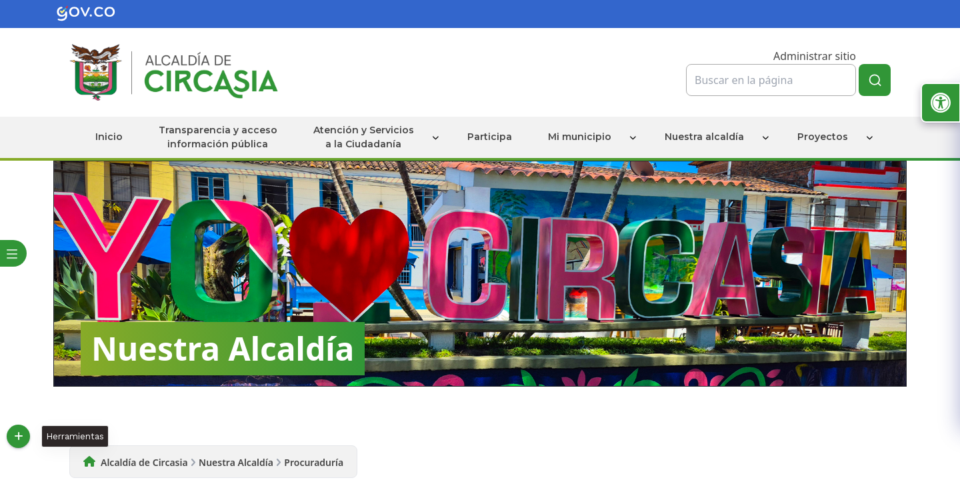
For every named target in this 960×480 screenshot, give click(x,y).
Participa (489, 137)
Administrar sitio (814, 56)
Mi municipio (579, 137)
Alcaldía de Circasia (144, 462)
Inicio (109, 137)
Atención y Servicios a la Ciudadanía (363, 137)
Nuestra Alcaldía (236, 462)
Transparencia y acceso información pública (218, 137)
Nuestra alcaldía (704, 137)
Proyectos (822, 137)
